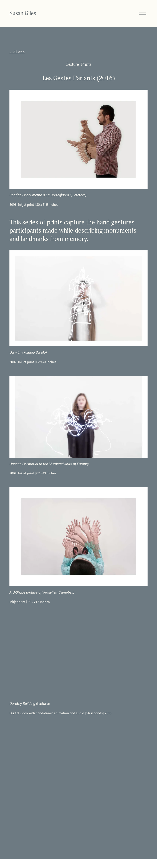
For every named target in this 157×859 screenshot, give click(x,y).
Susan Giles (22, 13)
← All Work (17, 52)
